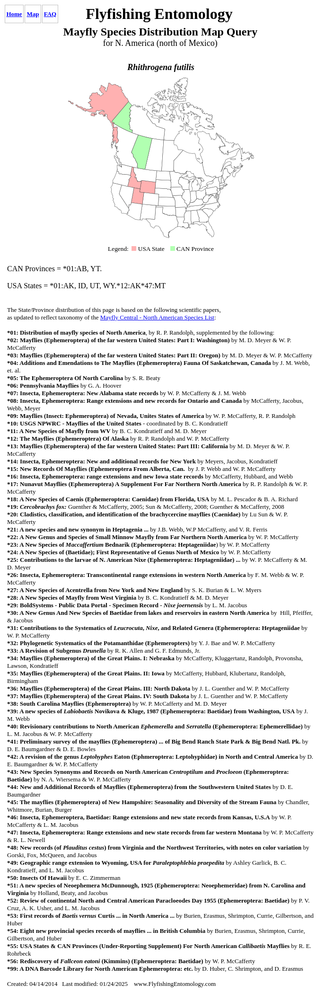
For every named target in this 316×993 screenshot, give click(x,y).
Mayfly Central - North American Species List (157, 317)
